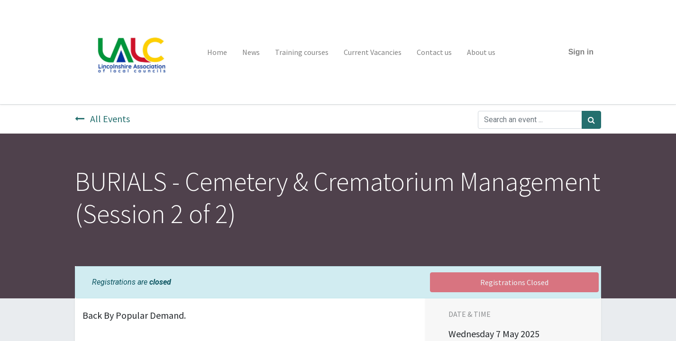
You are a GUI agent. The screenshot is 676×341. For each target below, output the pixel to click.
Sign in (581, 52)
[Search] (591, 120)
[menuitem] (217, 52)
